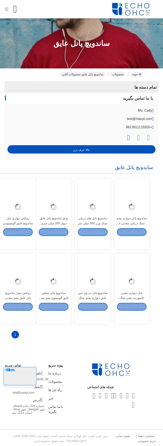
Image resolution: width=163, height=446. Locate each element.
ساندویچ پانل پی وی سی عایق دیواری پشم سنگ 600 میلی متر (93, 308)
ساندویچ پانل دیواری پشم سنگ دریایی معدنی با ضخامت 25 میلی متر (132, 233)
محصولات (118, 74)
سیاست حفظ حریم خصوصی (147, 438)
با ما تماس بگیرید (55, 409)
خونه (136, 74)
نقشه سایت (122, 436)
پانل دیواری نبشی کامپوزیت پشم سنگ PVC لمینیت (132, 308)
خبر (50, 398)
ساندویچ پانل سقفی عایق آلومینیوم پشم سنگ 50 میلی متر (54, 308)
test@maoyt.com (139, 119)
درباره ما (54, 373)
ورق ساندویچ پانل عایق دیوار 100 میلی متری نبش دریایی (54, 233)
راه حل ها (55, 390)
